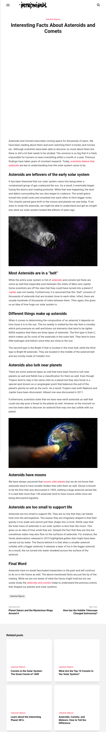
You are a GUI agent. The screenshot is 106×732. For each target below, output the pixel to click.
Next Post (75, 577)
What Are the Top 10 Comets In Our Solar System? (76, 640)
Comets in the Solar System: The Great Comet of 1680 (27, 640)
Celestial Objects (53, 19)
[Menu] (8, 5)
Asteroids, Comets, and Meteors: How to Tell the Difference (73, 688)
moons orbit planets (54, 448)
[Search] (98, 5)
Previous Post (31, 577)
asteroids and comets (39, 549)
